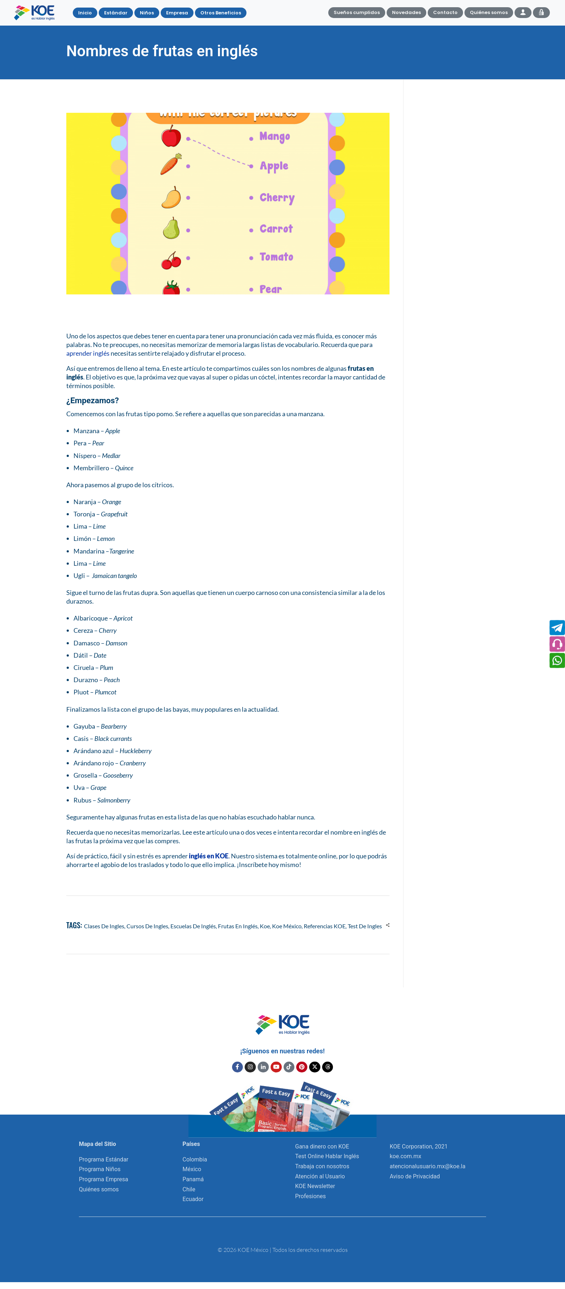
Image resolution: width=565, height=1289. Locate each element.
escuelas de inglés (193, 926)
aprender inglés (88, 353)
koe (265, 926)
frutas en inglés (238, 926)
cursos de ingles (147, 926)
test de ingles (365, 926)
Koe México (287, 926)
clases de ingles (104, 926)
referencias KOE (325, 926)
